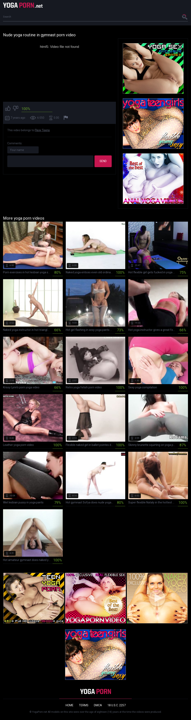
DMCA (98, 705)
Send (103, 161)
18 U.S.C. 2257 (116, 705)
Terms (83, 705)
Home (69, 705)
